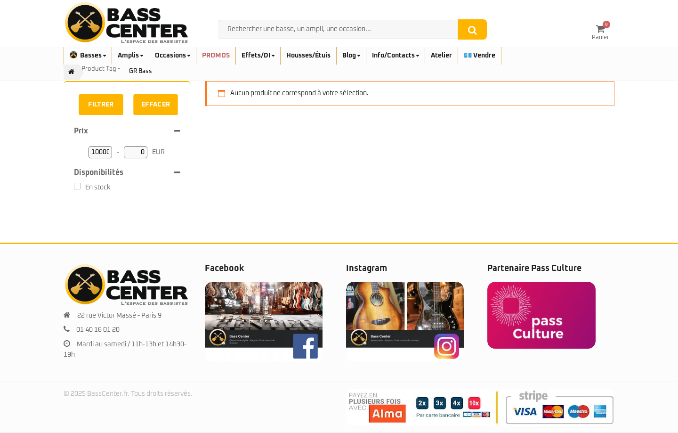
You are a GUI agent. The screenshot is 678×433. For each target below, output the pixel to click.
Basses (88, 55)
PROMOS (216, 55)
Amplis (130, 55)
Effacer (155, 104)
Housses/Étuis (308, 55)
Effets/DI (258, 55)
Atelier (441, 55)
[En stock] (77, 186)
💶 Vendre (479, 55)
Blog (351, 55)
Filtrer (100, 104)
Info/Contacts (395, 55)
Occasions (172, 55)
